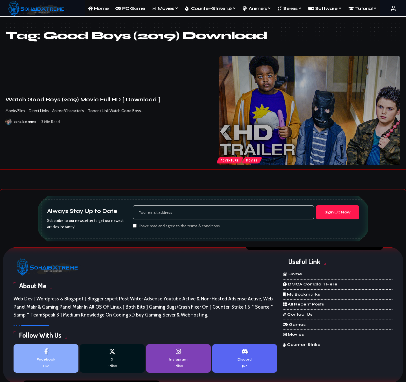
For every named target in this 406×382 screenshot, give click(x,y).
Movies (253, 160)
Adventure (230, 160)
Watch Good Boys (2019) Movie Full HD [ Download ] (83, 99)
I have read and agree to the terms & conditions (179, 226)
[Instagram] (178, 359)
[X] (112, 359)
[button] (393, 8)
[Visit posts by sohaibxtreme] (8, 122)
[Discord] (244, 359)
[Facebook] (46, 359)
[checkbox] (135, 226)
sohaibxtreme (25, 121)
